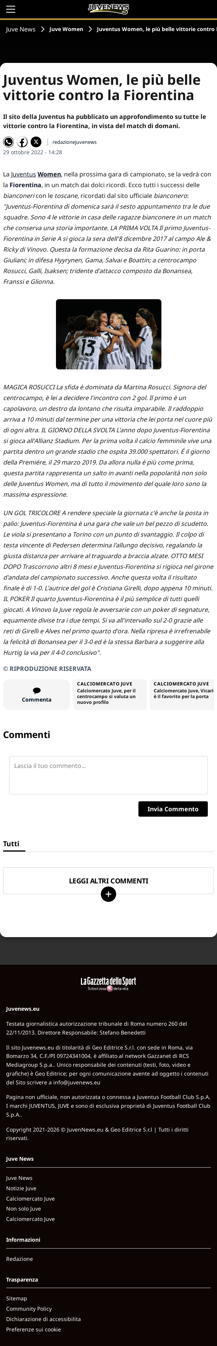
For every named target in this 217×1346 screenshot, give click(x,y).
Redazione (19, 1258)
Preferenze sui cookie (33, 1329)
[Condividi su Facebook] (22, 142)
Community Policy (29, 1308)
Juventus (23, 174)
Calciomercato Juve (30, 1198)
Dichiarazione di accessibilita (43, 1319)
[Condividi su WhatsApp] (8, 142)
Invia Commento (173, 809)
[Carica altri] (108, 894)
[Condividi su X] (36, 142)
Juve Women (66, 29)
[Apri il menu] (10, 9)
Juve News (21, 29)
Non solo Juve (23, 1208)
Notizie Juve (21, 1188)
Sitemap (16, 1298)
